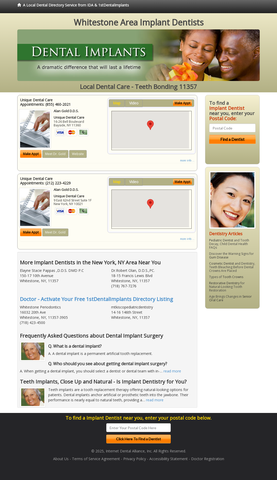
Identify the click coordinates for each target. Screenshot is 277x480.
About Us (61, 458)
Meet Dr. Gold (55, 154)
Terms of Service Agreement (96, 458)
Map (116, 103)
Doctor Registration (207, 458)
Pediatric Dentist (221, 240)
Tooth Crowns (233, 277)
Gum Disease (219, 257)
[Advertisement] (231, 352)
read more (172, 371)
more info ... (187, 160)
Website (78, 154)
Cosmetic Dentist (221, 263)
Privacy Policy (134, 458)
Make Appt (31, 154)
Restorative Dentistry (224, 283)
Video (133, 103)
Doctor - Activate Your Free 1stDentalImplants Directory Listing (96, 299)
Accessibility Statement (168, 458)
